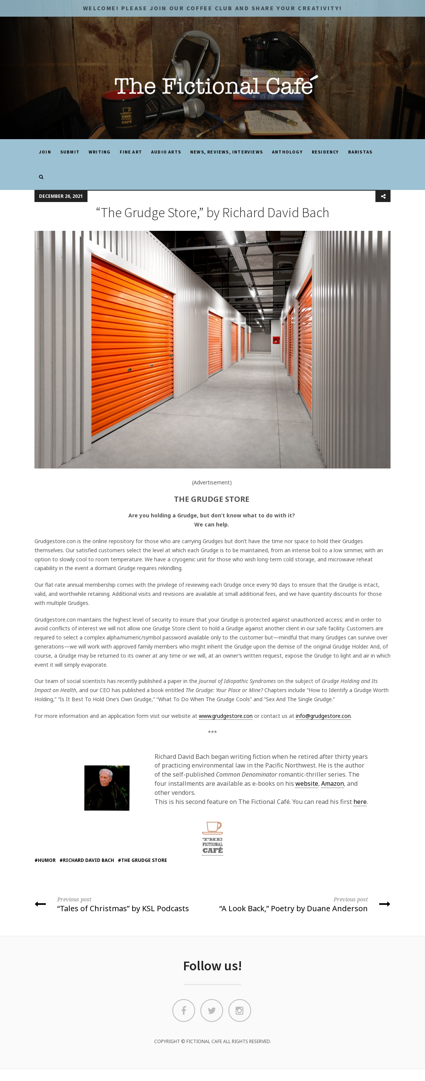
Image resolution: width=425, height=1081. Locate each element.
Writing (100, 152)
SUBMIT (70, 152)
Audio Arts (166, 152)
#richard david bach (86, 860)
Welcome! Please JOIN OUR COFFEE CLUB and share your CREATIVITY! (212, 8)
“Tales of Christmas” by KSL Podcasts (120, 904)
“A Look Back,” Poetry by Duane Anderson (304, 904)
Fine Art (131, 152)
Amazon (332, 783)
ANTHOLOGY (287, 152)
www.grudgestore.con (226, 715)
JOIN (45, 152)
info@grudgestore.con (323, 715)
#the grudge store (142, 860)
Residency (325, 152)
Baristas (360, 152)
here (360, 801)
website (306, 783)
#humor (45, 860)
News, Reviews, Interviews (226, 152)
